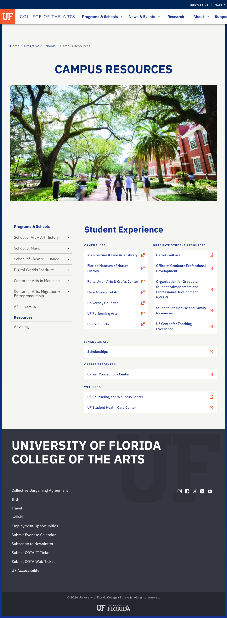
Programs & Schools (101, 16)
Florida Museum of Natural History (116, 268)
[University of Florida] (7, 16)
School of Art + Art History (41, 237)
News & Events (143, 16)
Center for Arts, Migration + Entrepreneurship (41, 293)
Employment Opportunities (35, 525)
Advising (21, 326)
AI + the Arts (25, 306)
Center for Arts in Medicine (41, 280)
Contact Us (199, 4)
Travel (17, 508)
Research (175, 16)
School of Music (41, 248)
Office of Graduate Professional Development (185, 268)
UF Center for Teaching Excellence (185, 326)
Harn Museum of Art (116, 292)
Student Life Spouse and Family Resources (185, 310)
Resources (23, 317)
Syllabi (17, 517)
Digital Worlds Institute (41, 269)
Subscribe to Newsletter (32, 543)
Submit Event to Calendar (34, 534)
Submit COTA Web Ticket (33, 561)
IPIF (15, 499)
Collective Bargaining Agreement (40, 490)
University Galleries (116, 303)
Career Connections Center (150, 374)
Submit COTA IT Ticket (31, 552)
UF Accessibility (25, 570)
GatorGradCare (185, 255)
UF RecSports (116, 324)
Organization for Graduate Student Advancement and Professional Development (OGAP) (185, 289)
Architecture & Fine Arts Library (116, 255)
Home (15, 46)
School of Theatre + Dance (41, 259)
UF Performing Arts (116, 313)
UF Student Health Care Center (150, 407)
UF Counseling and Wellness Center (150, 397)
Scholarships (150, 351)
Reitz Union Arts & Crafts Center (116, 281)
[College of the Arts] (47, 16)
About (200, 16)
